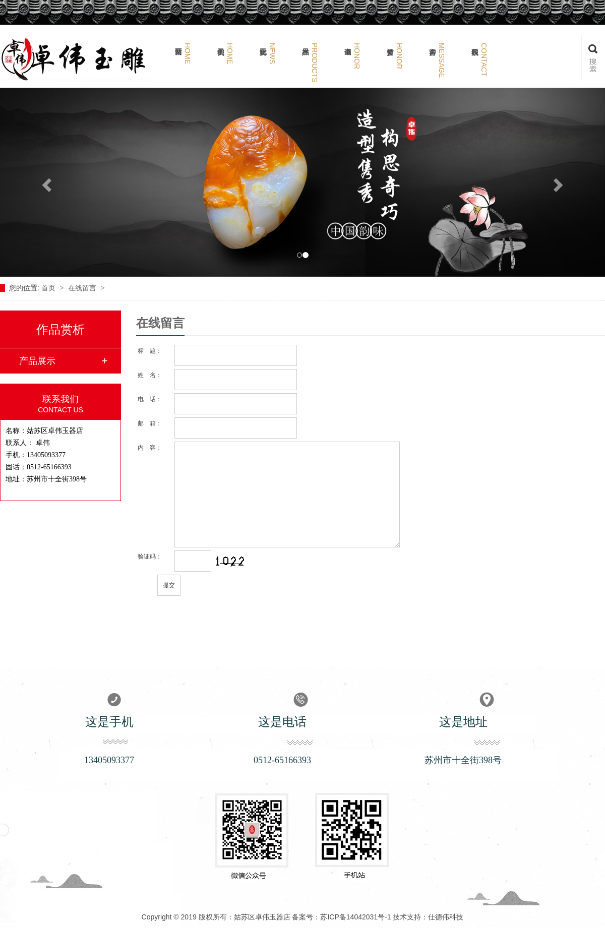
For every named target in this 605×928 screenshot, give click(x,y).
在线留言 (83, 288)
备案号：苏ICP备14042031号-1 (341, 917)
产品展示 (37, 361)
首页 (49, 288)
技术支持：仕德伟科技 (428, 917)
